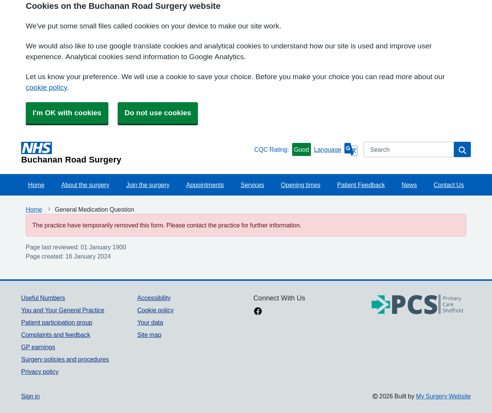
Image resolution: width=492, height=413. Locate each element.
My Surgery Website (443, 396)
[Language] (335, 149)
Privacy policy (39, 371)
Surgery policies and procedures (65, 359)
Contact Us (449, 185)
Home (36, 185)
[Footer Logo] (417, 305)
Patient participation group (56, 322)
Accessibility (154, 298)
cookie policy (46, 87)
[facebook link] (258, 312)
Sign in (30, 396)
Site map (149, 335)
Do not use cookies (158, 112)
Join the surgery (148, 185)
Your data (150, 322)
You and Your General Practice (63, 310)
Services (252, 185)
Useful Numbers (43, 298)
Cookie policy (155, 310)
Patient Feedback (361, 185)
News (409, 185)
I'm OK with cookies (67, 112)
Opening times (301, 185)
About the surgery (85, 185)
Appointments (205, 185)
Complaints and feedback (55, 335)
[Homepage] (136, 153)
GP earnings (38, 347)
